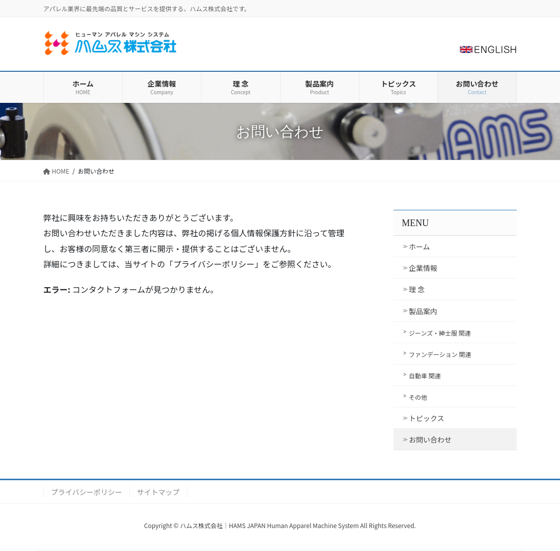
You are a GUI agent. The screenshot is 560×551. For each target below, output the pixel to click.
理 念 (417, 289)
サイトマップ (158, 492)
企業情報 (423, 268)
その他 (418, 397)
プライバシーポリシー (86, 492)
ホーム (419, 246)
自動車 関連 (425, 375)
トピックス (426, 418)
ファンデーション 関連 (440, 354)
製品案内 (423, 311)
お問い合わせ (430, 439)
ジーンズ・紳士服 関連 (440, 332)
